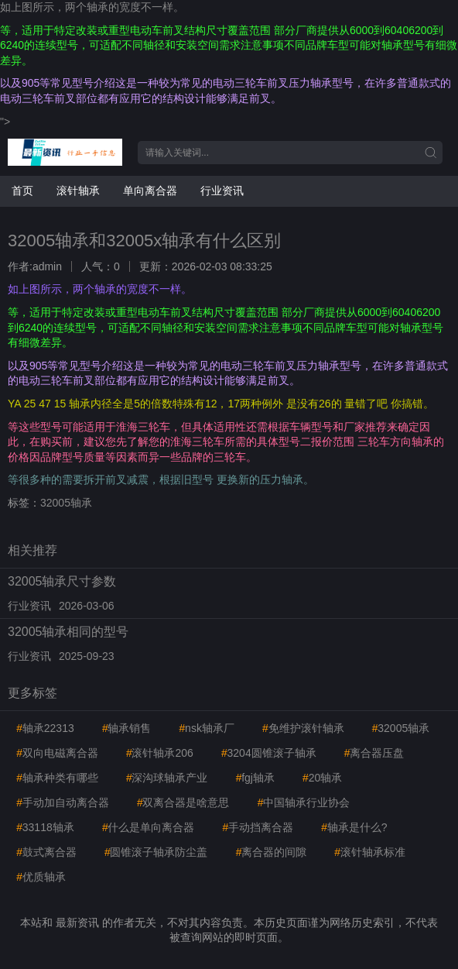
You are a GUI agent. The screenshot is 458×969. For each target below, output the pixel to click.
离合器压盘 (374, 753)
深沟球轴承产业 (167, 777)
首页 (22, 190)
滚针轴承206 (159, 753)
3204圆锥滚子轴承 (268, 753)
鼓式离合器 (46, 852)
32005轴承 (66, 503)
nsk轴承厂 (206, 728)
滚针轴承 (78, 190)
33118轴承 (45, 827)
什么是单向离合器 (148, 827)
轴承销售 (127, 728)
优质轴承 (41, 877)
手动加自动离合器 (62, 802)
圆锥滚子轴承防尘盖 (156, 852)
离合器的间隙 (270, 852)
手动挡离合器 (257, 827)
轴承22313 (45, 728)
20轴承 (322, 777)
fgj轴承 (255, 777)
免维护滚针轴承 (303, 728)
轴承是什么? (354, 827)
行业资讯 (222, 190)
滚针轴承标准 (369, 852)
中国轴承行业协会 (303, 802)
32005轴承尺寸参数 (62, 581)
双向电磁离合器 (57, 753)
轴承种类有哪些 (57, 777)
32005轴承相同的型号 (68, 631)
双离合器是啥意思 (183, 802)
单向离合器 (150, 190)
